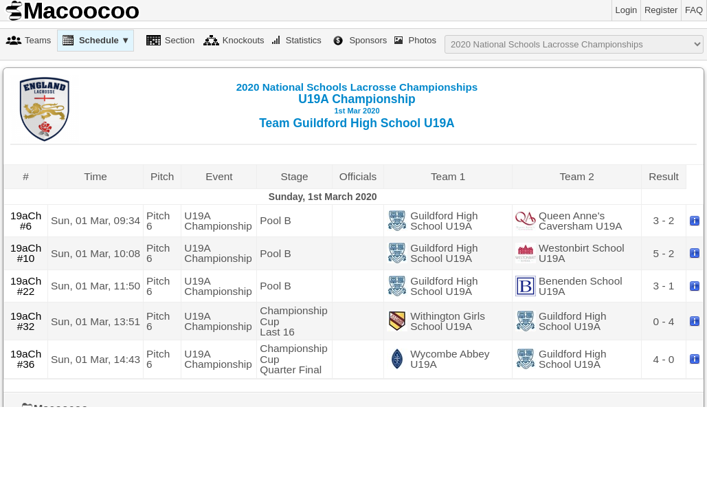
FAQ (694, 10)
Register (660, 10)
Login (627, 10)
